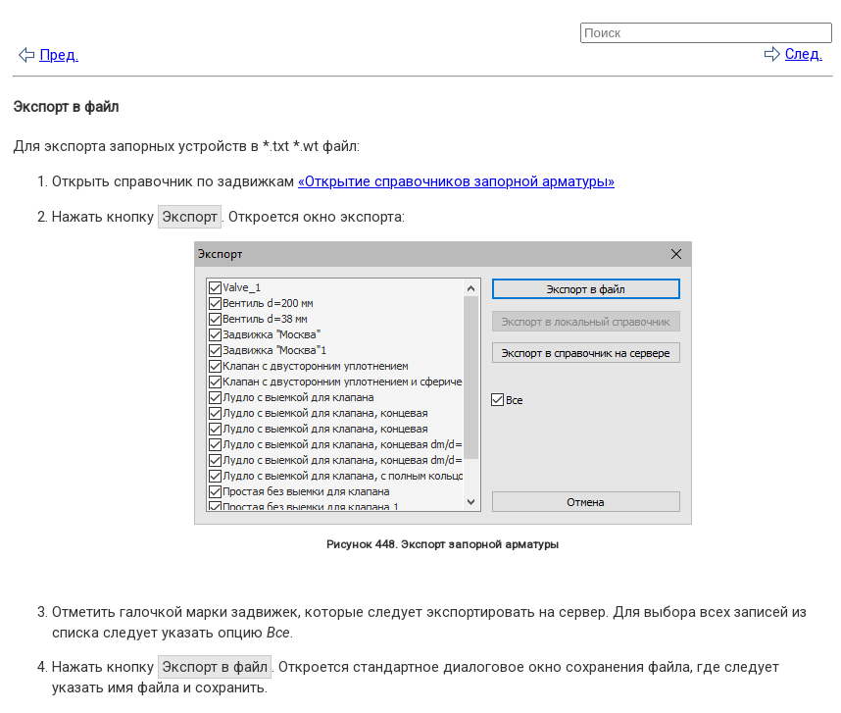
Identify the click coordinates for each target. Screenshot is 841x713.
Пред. (58, 55)
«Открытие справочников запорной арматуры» (456, 181)
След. (803, 54)
